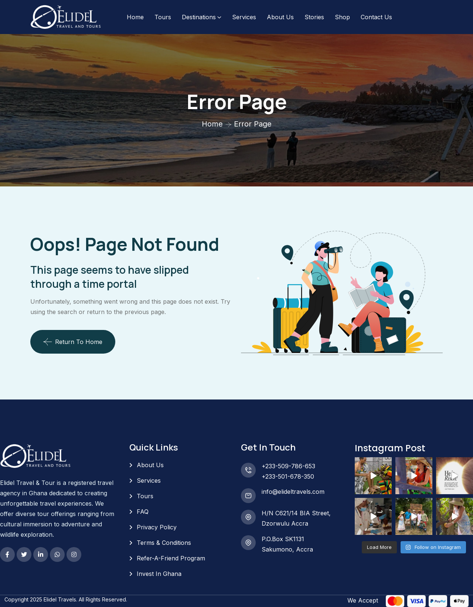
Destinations (199, 17)
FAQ (143, 511)
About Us (280, 17)
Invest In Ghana (159, 573)
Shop (342, 17)
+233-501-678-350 (288, 476)
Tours (162, 17)
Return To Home (72, 341)
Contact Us (376, 17)
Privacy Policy (157, 527)
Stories (314, 17)
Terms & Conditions (164, 542)
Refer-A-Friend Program (171, 558)
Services (244, 17)
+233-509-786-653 (288, 466)
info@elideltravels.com (293, 491)
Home (135, 17)
